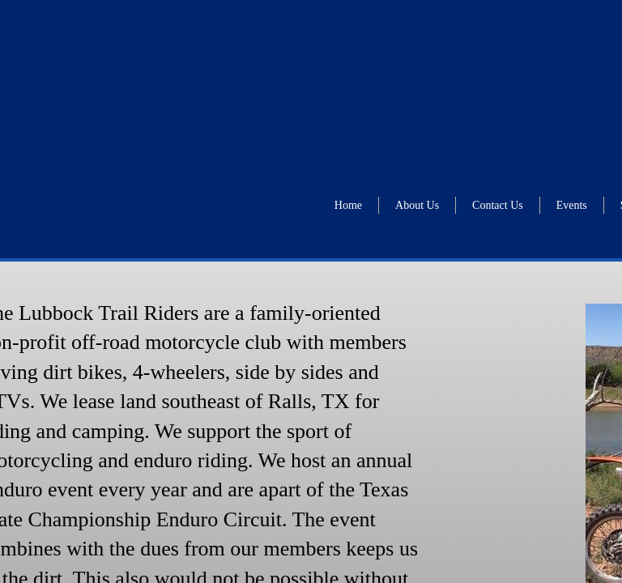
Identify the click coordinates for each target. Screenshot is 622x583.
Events (571, 205)
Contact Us (497, 205)
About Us (417, 205)
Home (348, 205)
